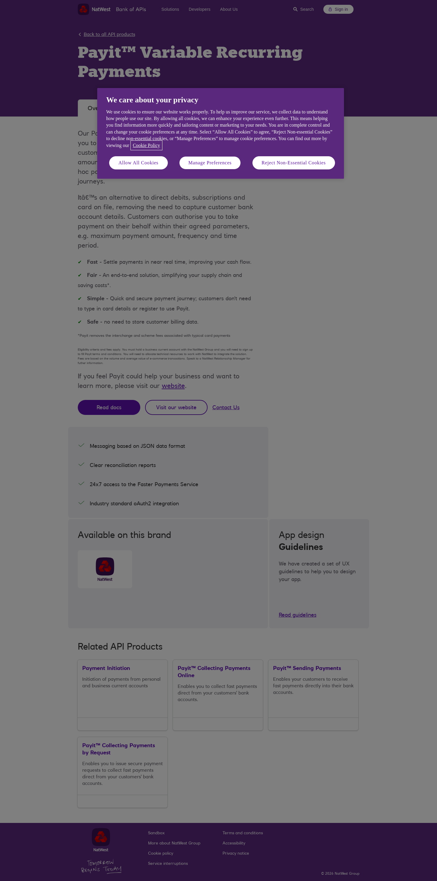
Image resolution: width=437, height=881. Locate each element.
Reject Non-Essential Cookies (294, 162)
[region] (220, 133)
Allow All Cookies (138, 162)
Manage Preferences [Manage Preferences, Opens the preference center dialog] (210, 162)
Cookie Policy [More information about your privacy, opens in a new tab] (146, 145)
